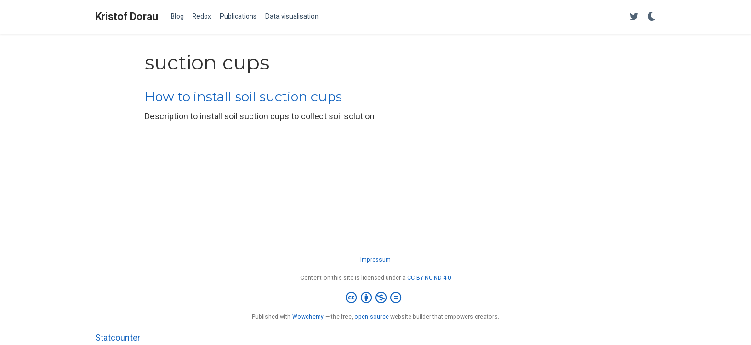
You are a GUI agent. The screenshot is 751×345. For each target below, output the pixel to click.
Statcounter (117, 338)
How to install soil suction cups (243, 96)
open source (371, 316)
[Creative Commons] (375, 298)
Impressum (375, 259)
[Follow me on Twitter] (634, 17)
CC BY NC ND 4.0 (429, 278)
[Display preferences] (651, 17)
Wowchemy (308, 316)
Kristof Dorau (126, 17)
